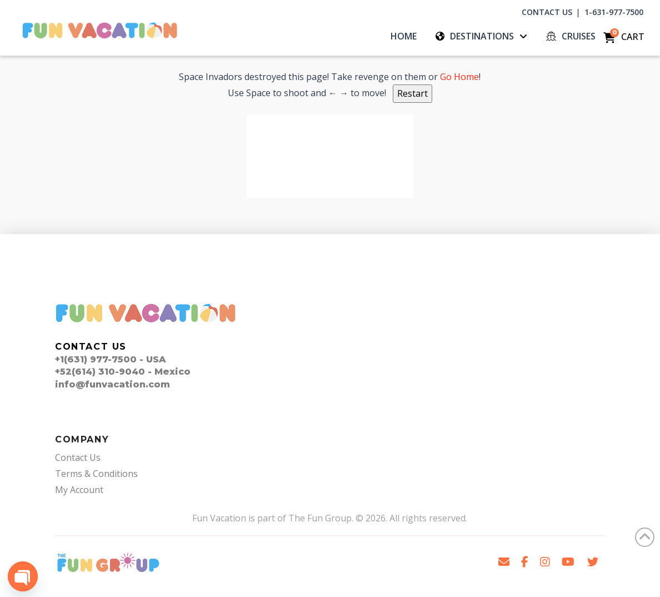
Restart (412, 93)
